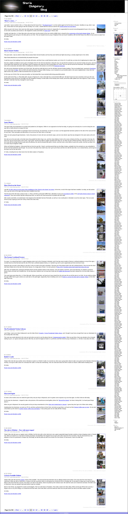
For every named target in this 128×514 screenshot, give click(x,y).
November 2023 (118, 109)
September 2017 (118, 172)
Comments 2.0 (119, 427)
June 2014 (116, 218)
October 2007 (117, 312)
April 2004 (116, 361)
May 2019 (116, 150)
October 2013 (117, 227)
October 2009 (117, 284)
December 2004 (118, 352)
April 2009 (116, 291)
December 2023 (118, 108)
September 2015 (118, 200)
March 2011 (117, 264)
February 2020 (117, 141)
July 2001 (116, 393)
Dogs (115, 63)
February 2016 (117, 195)
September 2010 (118, 271)
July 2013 (116, 231)
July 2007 (116, 315)
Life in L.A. (15, 22)
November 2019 (118, 143)
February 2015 (117, 209)
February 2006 (117, 335)
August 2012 (117, 244)
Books (115, 61)
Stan (23, 22)
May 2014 (116, 219)
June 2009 (116, 288)
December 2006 (118, 324)
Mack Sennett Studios (11, 51)
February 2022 (117, 123)
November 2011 (118, 254)
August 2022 (117, 116)
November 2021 (118, 125)
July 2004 (116, 358)
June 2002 (116, 385)
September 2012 (118, 243)
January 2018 (117, 168)
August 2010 (117, 272)
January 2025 (117, 103)
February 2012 (117, 251)
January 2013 (117, 238)
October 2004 (117, 354)
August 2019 (117, 146)
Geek (115, 65)
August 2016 (117, 187)
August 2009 (117, 286)
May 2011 (116, 261)
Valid (117, 429)
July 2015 (116, 203)
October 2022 (117, 114)
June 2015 (116, 204)
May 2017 (116, 177)
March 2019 (117, 152)
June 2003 (116, 373)
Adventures (117, 59)
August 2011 (117, 258)
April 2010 (116, 277)
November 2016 (118, 184)
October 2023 (117, 110)
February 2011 (117, 265)
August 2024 (117, 107)
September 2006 (118, 327)
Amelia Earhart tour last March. (68, 26)
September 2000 (118, 401)
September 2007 (118, 313)
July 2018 (116, 160)
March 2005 (117, 348)
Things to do (117, 79)
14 (36, 16)
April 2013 (116, 234)
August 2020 (117, 134)
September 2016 (118, 186)
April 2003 (116, 375)
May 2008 (116, 304)
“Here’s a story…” (10, 21)
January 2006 (117, 336)
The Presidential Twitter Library (15, 329)
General (116, 66)
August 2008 (117, 300)
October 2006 (117, 326)
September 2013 (118, 228)
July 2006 (116, 329)
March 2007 (117, 320)
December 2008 (118, 295)
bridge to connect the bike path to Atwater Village (75, 277)
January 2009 (117, 294)
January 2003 (117, 379)
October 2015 (117, 199)
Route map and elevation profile (12, 41)
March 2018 (117, 165)
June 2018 (116, 162)
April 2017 (116, 178)
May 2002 (116, 386)
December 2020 (118, 129)
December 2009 (118, 281)
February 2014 (117, 223)
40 (47, 16)
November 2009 (118, 283)
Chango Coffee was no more (81, 407)
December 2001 (118, 388)
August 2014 (117, 216)
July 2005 (116, 343)
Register (116, 422)
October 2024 (117, 104)
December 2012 (118, 239)
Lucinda (116, 24)
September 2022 (118, 115)
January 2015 (117, 210)
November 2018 (118, 156)
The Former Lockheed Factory (14, 257)
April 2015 (116, 206)
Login (115, 421)
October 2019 (117, 144)
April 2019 (116, 151)
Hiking (115, 67)
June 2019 (116, 149)
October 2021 (117, 127)
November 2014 (118, 212)
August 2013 (117, 230)
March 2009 (117, 292)
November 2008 (118, 297)
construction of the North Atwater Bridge (79, 33)
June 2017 (116, 176)
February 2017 (117, 180)
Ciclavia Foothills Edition (12, 475)
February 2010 (117, 279)
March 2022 (117, 122)
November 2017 (118, 170)
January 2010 (117, 280)
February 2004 (117, 363)
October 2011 (117, 256)
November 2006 (118, 325)
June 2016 (116, 190)
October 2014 (117, 213)
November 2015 (118, 198)
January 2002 (117, 387)
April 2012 (116, 248)
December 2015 (118, 197)
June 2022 (116, 118)
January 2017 (117, 182)
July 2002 (116, 383)
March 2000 (117, 404)
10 (25, 16)
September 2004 (118, 355)
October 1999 (117, 409)
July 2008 (116, 301)
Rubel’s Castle (9, 357)
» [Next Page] (52, 16)
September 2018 (118, 158)
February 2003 (117, 377)
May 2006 (116, 332)
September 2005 (118, 341)
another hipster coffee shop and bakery (29, 408)
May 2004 (116, 360)
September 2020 (118, 132)
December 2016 (118, 183)
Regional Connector (59, 66)
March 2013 (117, 236)
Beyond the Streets (64, 400)
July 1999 (116, 413)
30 (44, 16)
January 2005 (117, 351)
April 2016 (116, 192)
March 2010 (117, 278)
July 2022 (116, 117)
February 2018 (117, 166)
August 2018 (117, 159)
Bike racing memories (122, 75)
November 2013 (118, 226)
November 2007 (118, 311)
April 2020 (116, 138)
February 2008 (117, 307)
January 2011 (117, 266)
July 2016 (116, 189)
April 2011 (116, 263)
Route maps (19, 22)
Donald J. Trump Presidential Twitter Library (50, 333)
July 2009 (116, 287)
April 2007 (116, 319)
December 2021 (118, 124)
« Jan (116, 99)
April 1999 (116, 416)
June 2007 (116, 316)
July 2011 (116, 259)
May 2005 (116, 346)
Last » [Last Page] (56, 16)
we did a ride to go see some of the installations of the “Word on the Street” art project (31, 189)
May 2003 (116, 374)
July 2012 (116, 245)
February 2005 (117, 349)
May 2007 (116, 318)
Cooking (116, 62)
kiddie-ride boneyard (64, 271)
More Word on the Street (12, 185)
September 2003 (118, 369)
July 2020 (116, 135)
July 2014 (116, 217)
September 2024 (118, 105)
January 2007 (117, 322)
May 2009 (116, 290)
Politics (116, 72)
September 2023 (118, 111)
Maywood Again (9, 393)
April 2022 (116, 121)
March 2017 (117, 179)
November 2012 (118, 240)
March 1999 (117, 417)
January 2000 (117, 407)
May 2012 (116, 247)
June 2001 (116, 394)
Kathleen (116, 68)
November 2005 (118, 339)
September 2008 (118, 299)
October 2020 (117, 131)
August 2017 (117, 173)
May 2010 (116, 275)
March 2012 (117, 250)
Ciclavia (22, 479)
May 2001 (116, 395)
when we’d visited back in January (58, 404)
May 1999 (116, 415)
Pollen (16, 70)
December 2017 (118, 169)
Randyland (93, 68)
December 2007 (118, 309)
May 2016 (116, 191)
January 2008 (117, 308)
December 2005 (118, 338)
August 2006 (117, 328)
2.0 (116, 426)
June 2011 (116, 260)
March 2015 (117, 207)
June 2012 (116, 246)
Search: (116, 81)
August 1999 (117, 412)
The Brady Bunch (47, 25)
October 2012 (117, 241)
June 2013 (116, 232)
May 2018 (116, 163)
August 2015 (117, 202)
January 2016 (117, 196)
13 (33, 16)
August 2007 (117, 314)
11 (28, 16)
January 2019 (117, 153)
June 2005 (116, 345)
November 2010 (118, 268)
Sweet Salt (47, 30)
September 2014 (118, 214)
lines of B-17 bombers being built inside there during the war (73, 267)
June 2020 (116, 136)
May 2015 (116, 205)
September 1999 (118, 410)
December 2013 (118, 225)
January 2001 (117, 399)
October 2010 (117, 270)
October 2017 (117, 171)
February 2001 (117, 397)
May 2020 (116, 137)
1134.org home (117, 23)
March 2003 (117, 376)
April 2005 (116, 347)
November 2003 (118, 367)
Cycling (11, 22)
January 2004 (117, 365)
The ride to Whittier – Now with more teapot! (19, 430)
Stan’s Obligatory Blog (64, 6)
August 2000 (117, 402)
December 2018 (118, 155)
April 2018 (116, 164)
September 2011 (118, 257)
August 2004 (117, 356)
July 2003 (116, 372)
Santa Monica (8, 122)
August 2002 (117, 382)
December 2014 (118, 211)
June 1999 (116, 414)
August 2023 (117, 112)
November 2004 (118, 353)
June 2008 (116, 302)
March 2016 (117, 193)
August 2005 (117, 342)
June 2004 (116, 359)
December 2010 (118, 267)
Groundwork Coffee (68, 193)
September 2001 (118, 390)
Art (115, 60)
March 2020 (117, 139)
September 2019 (118, 145)
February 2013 (117, 237)
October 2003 (117, 368)
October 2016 (117, 185)
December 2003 (118, 366)
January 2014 (117, 224)
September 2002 (118, 381)
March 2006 (117, 334)
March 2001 (117, 396)
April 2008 (116, 305)
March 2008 (117, 306)
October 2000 (117, 400)
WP (115, 430)
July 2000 (116, 403)
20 (41, 16)
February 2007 (117, 321)
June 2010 (116, 274)
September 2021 (118, 128)
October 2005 (117, 340)
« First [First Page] (17, 16)
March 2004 (117, 362)
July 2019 (116, 148)
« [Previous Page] (20, 16)
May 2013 (116, 233)
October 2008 (117, 298)
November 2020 (118, 130)
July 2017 (116, 175)
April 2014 (116, 220)
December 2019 (118, 142)
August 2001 (117, 392)
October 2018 (117, 157)
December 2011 (118, 253)
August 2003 (117, 370)
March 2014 (117, 222)
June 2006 (116, 331)
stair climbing (119, 77)
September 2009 (118, 285)
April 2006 (116, 333)
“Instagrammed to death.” (59, 337)
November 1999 (118, 408)
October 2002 (117, 380)
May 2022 (116, 119)
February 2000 (117, 406)
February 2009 (117, 293)
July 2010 (116, 273)
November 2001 (118, 389)
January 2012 (117, 252)
